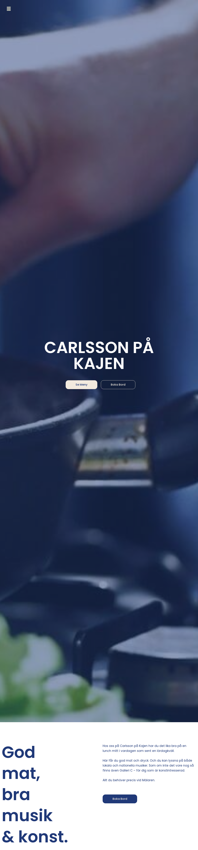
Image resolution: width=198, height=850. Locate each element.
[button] (9, 9)
